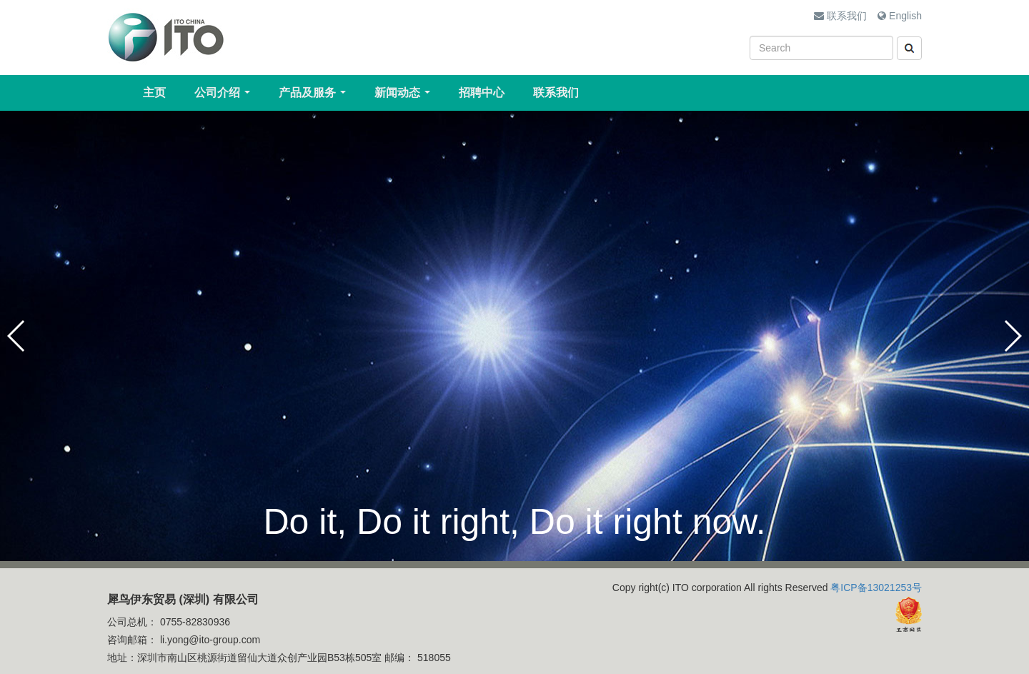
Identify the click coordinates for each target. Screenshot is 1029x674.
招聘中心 (481, 92)
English (900, 15)
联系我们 (840, 15)
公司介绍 (225, 96)
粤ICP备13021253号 (876, 587)
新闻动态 (405, 96)
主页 (154, 92)
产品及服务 (315, 96)
